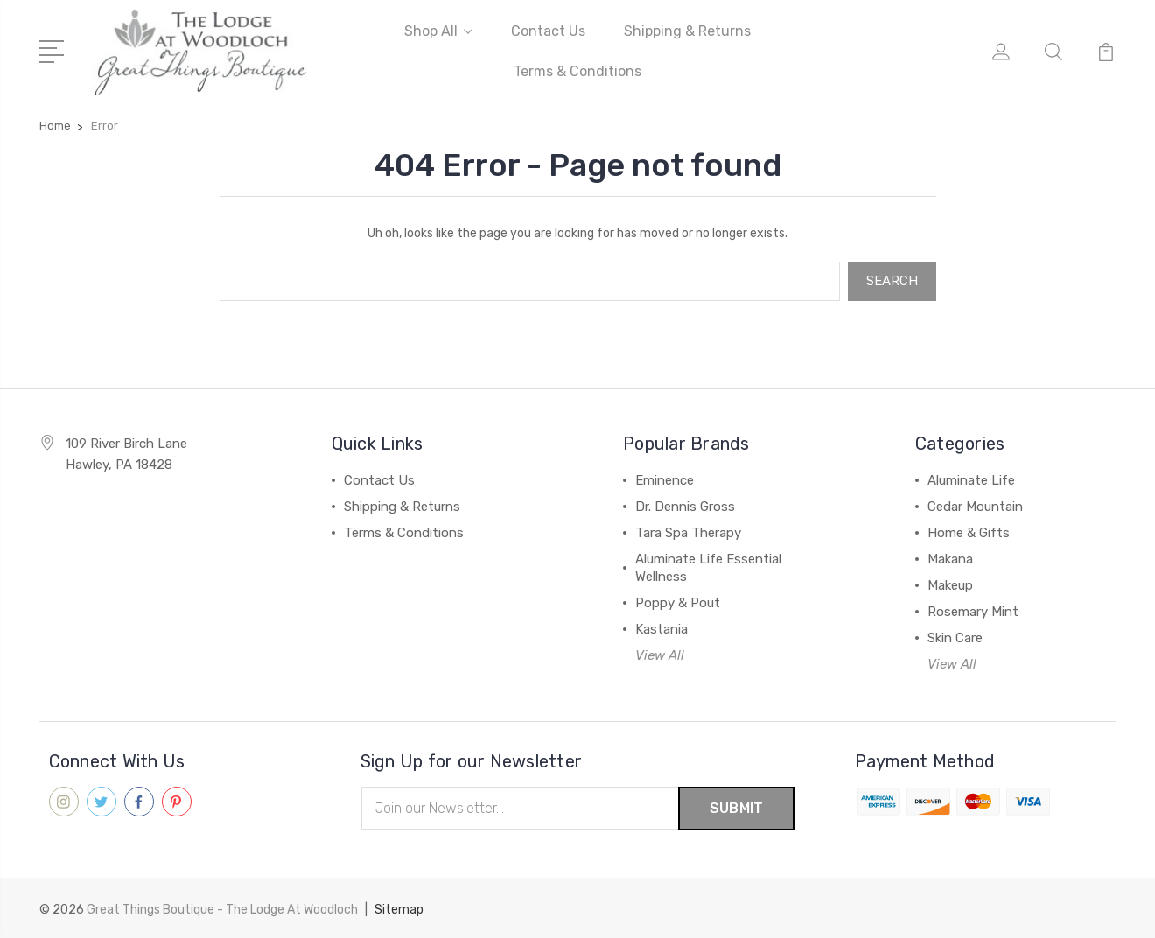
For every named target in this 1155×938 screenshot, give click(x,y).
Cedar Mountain (975, 506)
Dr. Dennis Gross (685, 506)
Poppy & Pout (677, 602)
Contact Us (548, 31)
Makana (950, 558)
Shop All (438, 31)
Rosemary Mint (973, 611)
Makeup (950, 584)
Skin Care (955, 637)
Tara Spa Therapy (688, 532)
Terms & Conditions (577, 71)
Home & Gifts (969, 532)
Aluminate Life (971, 479)
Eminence (664, 479)
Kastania (661, 628)
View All (659, 654)
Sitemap (399, 907)
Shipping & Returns (687, 31)
